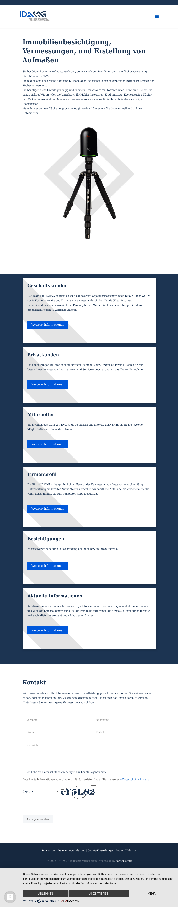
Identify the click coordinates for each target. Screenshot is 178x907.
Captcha (28, 791)
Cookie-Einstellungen (101, 850)
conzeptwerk (124, 860)
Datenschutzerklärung (135, 779)
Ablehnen (45, 893)
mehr (152, 893)
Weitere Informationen (47, 324)
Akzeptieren (98, 893)
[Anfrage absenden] (38, 819)
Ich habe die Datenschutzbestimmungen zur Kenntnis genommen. (65, 772)
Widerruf (130, 850)
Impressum (49, 850)
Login (120, 850)
